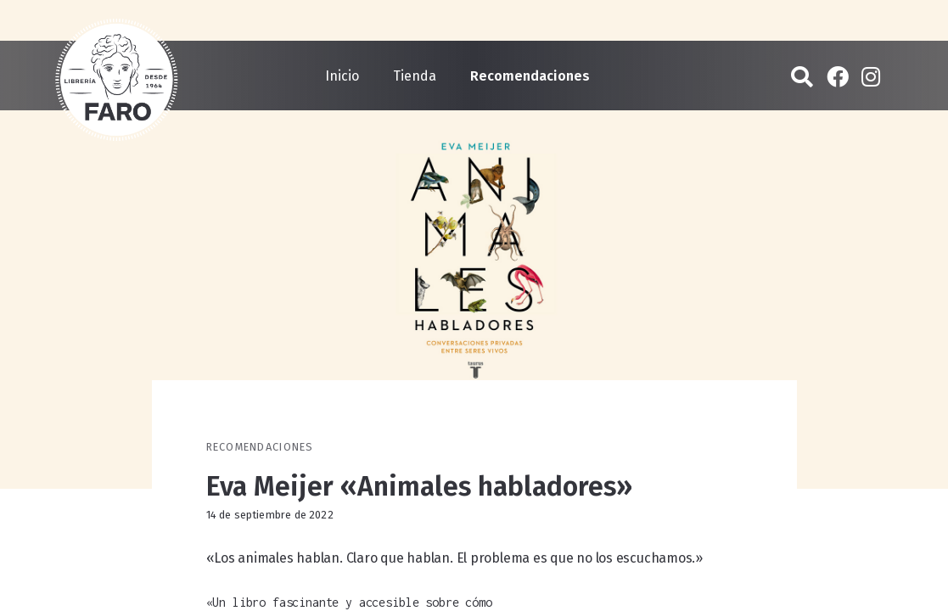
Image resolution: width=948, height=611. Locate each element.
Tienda (414, 76)
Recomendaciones (530, 76)
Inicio (342, 76)
